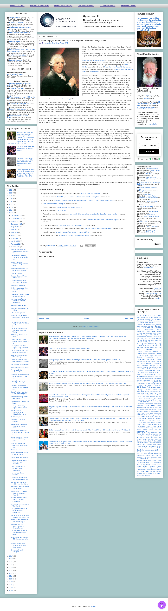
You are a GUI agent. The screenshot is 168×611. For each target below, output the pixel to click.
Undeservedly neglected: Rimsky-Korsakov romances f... (19, 499)
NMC (147, 411)
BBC (144, 328)
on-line (146, 416)
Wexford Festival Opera (154, 469)
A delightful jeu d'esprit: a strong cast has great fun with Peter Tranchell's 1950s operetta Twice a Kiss (85, 360)
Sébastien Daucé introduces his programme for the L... (20, 376)
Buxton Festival (153, 338)
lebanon (139, 395)
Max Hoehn (148, 174)
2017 (11, 556)
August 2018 (15, 227)
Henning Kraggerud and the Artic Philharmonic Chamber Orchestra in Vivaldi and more (84, 200)
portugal (145, 429)
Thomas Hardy (66, 99)
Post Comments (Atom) (90, 326)
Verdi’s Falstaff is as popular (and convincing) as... (20, 520)
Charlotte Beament (120, 69)
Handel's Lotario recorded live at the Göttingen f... (19, 393)
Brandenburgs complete (18, 305)
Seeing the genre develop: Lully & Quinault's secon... (19, 289)
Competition (149, 357)
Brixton (144, 336)
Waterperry (152, 466)
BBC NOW (151, 328)
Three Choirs (152, 460)
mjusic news (153, 401)
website (139, 468)
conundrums (151, 361)
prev (160, 429)
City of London (151, 353)
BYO (144, 345)
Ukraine (156, 462)
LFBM (156, 396)
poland (139, 429)
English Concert (155, 370)
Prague (151, 429)
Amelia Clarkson (151, 201)
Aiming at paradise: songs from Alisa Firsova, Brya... (19, 439)
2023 (11, 198)
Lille (144, 398)
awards (159, 321)
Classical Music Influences (145, 109)
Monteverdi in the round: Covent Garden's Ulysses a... (20, 432)
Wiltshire (158, 471)
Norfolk (158, 411)
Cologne (139, 357)
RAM (155, 432)
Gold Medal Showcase (18, 285)
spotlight (157, 450)
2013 (11, 567)
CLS (143, 355)
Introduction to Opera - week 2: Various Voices (19, 382)
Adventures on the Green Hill (151, 317)
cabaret (149, 345)
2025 (11, 193)
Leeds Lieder (156, 395)
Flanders (144, 378)
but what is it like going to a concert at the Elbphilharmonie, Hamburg (94, 214)
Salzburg (139, 441)
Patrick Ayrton (150, 215)
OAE (66, 43)
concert (159, 357)
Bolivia (148, 331)
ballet (142, 322)
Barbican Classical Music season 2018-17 (19, 277)
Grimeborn (157, 385)
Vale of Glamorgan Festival (19, 457)
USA (159, 462)
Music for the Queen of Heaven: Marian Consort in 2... (19, 251)
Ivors (159, 391)
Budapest (158, 336)
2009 (11, 579)
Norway (151, 415)
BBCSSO (158, 328)
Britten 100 (153, 335)
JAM (138, 393)
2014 (11, 565)
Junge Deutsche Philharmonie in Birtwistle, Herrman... (18, 412)
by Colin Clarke (153, 340)
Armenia (145, 321)
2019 (11, 210)
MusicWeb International (153, 293)
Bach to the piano (16, 417)
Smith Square (157, 444)
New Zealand (152, 409)
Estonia (151, 372)
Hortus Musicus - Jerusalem (20, 367)
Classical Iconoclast (157, 289)
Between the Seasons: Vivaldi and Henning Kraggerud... (18, 545)
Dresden (139, 367)
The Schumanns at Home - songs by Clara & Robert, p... (20, 324)
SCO (159, 441)
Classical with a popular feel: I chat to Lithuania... (20, 281)
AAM (159, 316)
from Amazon (148, 268)
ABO (138, 317)
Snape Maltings (142, 446)
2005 (11, 590)
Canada (146, 347)
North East (140, 413)
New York (146, 409)
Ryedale (139, 439)
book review (156, 331)
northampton (157, 413)
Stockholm (140, 452)
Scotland (140, 443)
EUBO (159, 372)
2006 (11, 587)
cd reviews (157, 350)
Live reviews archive (86, 6)
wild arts (152, 471)
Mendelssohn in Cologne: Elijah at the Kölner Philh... (19, 426)
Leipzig (139, 396)
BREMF (139, 333)
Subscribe (149, 151)
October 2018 (15, 221)
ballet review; (157, 322)
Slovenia (149, 444)
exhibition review (145, 374)
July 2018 (14, 230)
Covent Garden (146, 363)
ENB (148, 370)
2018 (11, 213)
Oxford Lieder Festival (149, 424)
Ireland (147, 391)
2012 (11, 570)
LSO (156, 400)
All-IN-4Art (147, 319)
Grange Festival (156, 384)
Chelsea (139, 351)
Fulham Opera (156, 378)
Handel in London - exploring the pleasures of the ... (19, 264)
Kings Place (60, 43)
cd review (147, 349)
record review (150, 434)
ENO (138, 372)
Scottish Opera (148, 442)
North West (149, 413)
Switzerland (157, 453)
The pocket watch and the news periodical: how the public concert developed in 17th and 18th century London (87, 383)
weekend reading (147, 468)
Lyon (160, 400)
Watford (159, 466)
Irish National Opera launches (17, 474)
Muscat (151, 403)
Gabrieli (139, 380)
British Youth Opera (143, 335)
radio (152, 432)
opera (159, 416)
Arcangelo (140, 321)
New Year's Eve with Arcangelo (54, 204)
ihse (160, 389)
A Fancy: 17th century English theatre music (19, 406)
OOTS (155, 416)
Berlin (159, 329)
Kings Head (144, 393)
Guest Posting (147, 387)
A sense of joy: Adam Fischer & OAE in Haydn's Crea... (17, 526)
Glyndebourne (156, 382)
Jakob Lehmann (151, 227)
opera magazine (155, 418)
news (159, 409)
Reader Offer (141, 434)
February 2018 (16, 244)
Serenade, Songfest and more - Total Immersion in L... (20, 317)
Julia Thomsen (151, 177)
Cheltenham (147, 351)
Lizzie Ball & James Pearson (148, 198)
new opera (140, 409)
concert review (49, 43)
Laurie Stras (143, 222)
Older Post (128, 319)
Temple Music (145, 455)
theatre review (142, 460)
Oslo (159, 422)
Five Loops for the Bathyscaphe (16, 371)
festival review (146, 376)
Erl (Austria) (144, 372)
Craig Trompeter (144, 191)
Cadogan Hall (156, 345)
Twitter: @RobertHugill (63, 6)
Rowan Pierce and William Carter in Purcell (19, 453)
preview (141, 431)
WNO (154, 473)
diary (159, 365)
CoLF (159, 355)
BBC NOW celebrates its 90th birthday (19, 356)
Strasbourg (147, 452)
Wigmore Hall (143, 471)
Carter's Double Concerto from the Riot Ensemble (19, 478)
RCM (159, 432)
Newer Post (44, 319)
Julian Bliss (151, 230)
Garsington (146, 380)
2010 (11, 576)
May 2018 (14, 235)
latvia (159, 393)
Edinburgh (145, 369)
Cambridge (140, 347)
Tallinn (139, 455)
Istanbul (152, 391)
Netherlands (150, 407)
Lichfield (139, 398)
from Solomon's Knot (98, 229)
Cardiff (152, 347)
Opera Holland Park (143, 418)
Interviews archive (128, 6)
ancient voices (156, 319)
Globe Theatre (142, 382)
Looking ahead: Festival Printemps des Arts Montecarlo (18, 300)
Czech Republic (156, 363)
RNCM (159, 436)
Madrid (139, 401)
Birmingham (141, 331)
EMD (145, 370)
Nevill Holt (158, 407)
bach (138, 322)
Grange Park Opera (144, 385)
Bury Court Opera (142, 338)
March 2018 (15, 241)
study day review (142, 453)
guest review (156, 387)
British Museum (157, 333)
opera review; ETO (148, 422)
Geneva (153, 380)
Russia (155, 437)
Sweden (150, 453)
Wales (145, 466)
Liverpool (149, 398)
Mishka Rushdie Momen (151, 216)
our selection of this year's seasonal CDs (71, 225)
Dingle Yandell (94, 71)
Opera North (141, 420)
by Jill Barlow (150, 342)
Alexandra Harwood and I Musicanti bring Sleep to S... (19, 387)
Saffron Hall (146, 439)
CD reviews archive (107, 6)
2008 (11, 582)
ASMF (150, 321)
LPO (152, 400)
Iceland (155, 389)
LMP (154, 398)
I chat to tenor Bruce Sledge (90, 193)
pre (156, 429)
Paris (148, 426)
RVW (159, 437)
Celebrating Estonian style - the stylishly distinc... (20, 295)
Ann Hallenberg (154, 211)
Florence (149, 378)
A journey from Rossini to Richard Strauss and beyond (19, 532)
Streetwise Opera (156, 452)
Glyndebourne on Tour (143, 383)
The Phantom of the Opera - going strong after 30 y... (20, 351)
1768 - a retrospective (18, 313)
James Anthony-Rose (146, 206)
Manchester (145, 402)
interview (140, 391)
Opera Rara (151, 420)
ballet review (149, 322)
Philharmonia (141, 428)
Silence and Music (17, 450)
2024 (11, 196)
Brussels (149, 336)
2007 (11, 585)
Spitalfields (140, 450)
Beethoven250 (149, 329)
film (151, 376)
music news (150, 405)
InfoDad (158, 298)
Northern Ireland (142, 415)
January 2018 (15, 247)
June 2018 (14, 232)
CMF (146, 355)
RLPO (155, 436)
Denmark (152, 365)
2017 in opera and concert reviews (70, 207)
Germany (158, 380)
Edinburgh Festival (155, 369)
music (155, 403)
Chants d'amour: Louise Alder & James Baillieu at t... (20, 341)
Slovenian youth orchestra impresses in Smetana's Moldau (69, 348)
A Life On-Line (142, 316)
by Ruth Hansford (148, 344)
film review (155, 376)
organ (156, 422)
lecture (144, 395)
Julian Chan (148, 194)
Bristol (150, 333)
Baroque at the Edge (155, 324)
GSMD (139, 387)
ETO (154, 372)
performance (157, 426)
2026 (11, 190)
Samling (145, 441)
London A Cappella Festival (19, 364)
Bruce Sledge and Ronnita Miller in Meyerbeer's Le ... (19, 539)
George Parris (151, 196)
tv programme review (147, 462)
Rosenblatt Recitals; (143, 437)
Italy (156, 391)
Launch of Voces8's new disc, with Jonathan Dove (20, 360)
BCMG (139, 329)
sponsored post (149, 450)
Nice (144, 411)
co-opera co (153, 355)
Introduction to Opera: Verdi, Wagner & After (20, 487)
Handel (147, 389)
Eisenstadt (140, 370)
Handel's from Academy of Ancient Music (72, 232)
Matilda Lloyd (150, 232)
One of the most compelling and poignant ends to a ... (20, 516)
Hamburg (139, 389)
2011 (11, 573)
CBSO (157, 347)
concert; (159, 359)
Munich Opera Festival (143, 403)
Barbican (146, 324)
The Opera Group (149, 457)
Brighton (145, 333)
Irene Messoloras (152, 169)
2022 (11, 201)
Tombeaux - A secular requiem (18, 420)
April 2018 (14, 238)
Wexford (143, 469)
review (139, 436)
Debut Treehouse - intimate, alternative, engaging (20, 269)
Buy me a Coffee (152, 124)
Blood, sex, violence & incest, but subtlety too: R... (19, 445)
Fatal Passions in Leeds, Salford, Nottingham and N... (19, 257)
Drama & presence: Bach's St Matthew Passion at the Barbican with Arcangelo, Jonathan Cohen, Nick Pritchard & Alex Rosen (25, 173)
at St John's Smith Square (103, 219)
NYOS (138, 416)
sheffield (139, 444)
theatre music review (155, 459)
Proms (148, 432)
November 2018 (16, 218)
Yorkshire (147, 475)
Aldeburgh (140, 319)
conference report (142, 361)
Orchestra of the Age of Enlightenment (117, 67)
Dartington (145, 365)
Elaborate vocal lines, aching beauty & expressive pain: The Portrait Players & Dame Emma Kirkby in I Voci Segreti (89, 430)
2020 (11, 207)
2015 (11, 562)
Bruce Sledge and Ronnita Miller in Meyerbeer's (78, 197)
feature (153, 374)
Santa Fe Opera (153, 441)
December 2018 (16, 215)
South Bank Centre (153, 448)
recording (158, 434)
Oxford (139, 424)
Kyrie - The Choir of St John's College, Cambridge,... (18, 468)
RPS (152, 437)
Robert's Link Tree (17, 6)
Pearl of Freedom (16, 273)
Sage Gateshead (156, 439)
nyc (156, 415)
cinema (145, 353)
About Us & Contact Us (39, 6)
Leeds (149, 395)
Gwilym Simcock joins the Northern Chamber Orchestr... (19, 493)
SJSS (144, 444)
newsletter (140, 411)
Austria (155, 321)
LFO (160, 396)
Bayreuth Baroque (147, 326)
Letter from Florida (148, 396)
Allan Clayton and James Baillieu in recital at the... (19, 483)
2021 (11, 204)
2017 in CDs (62, 210)
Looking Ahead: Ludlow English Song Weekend (19, 346)
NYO (159, 415)
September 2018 (16, 224)
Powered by (149, 159)
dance (138, 365)
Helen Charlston (155, 170)
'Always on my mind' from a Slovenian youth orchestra (19, 462)
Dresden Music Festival (150, 367)
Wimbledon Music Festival (144, 473)
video (159, 464)
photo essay (149, 428)
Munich (159, 401)
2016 (11, 559)
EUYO (138, 374)
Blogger (93, 606)
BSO (154, 336)
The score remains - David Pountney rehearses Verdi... (19, 330)
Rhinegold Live (145, 436)
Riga (151, 436)
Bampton (139, 324)
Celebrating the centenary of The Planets (20, 505)
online (151, 416)
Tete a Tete (154, 455)
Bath (138, 326)
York (142, 475)
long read (147, 400)
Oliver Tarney (150, 179)
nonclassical (152, 411)
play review (157, 428)
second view (157, 442)
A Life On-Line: (152, 315)
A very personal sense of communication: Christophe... (19, 510)
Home (45, 239)
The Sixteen (144, 459)
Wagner (139, 466)
